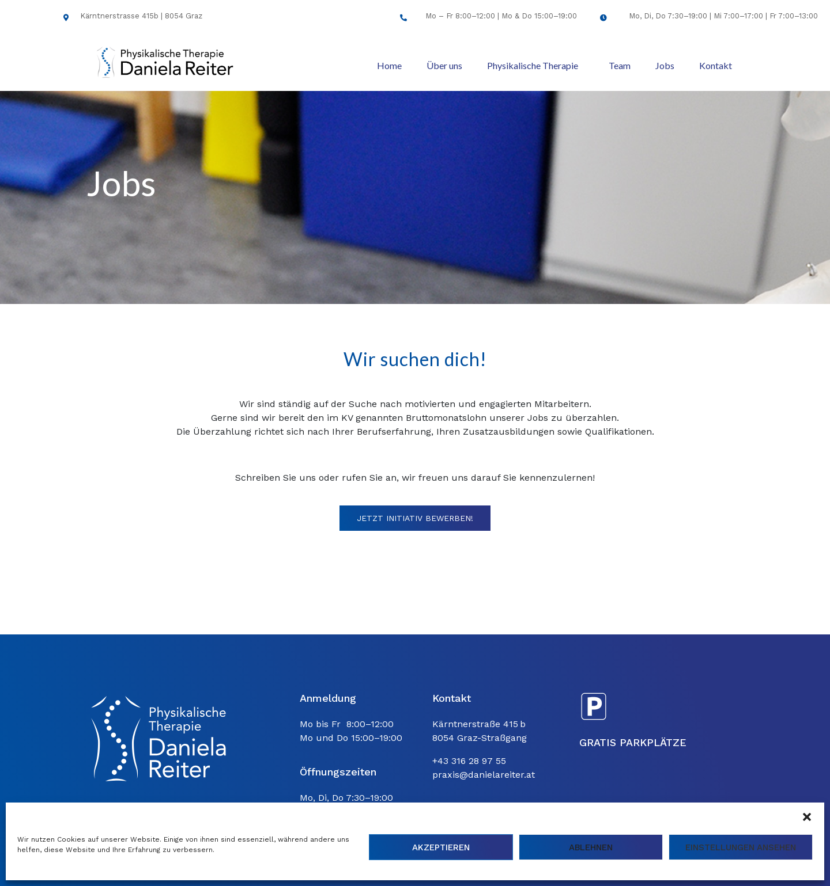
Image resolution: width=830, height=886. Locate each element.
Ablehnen (591, 847)
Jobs (664, 65)
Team (620, 65)
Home (389, 65)
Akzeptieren (441, 847)
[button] (807, 817)
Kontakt (715, 65)
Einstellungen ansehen (740, 847)
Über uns (444, 65)
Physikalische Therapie (532, 65)
